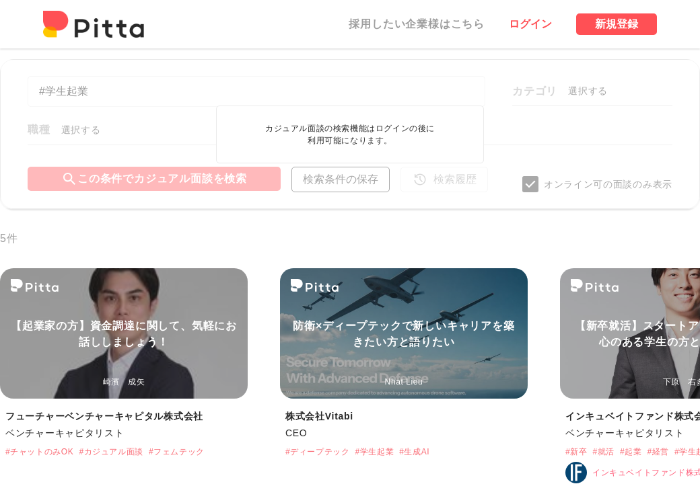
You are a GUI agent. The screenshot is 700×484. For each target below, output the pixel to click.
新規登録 (616, 24)
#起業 (630, 451)
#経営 (657, 451)
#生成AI (414, 451)
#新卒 (576, 451)
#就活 (603, 451)
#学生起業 (374, 451)
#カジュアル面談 (111, 451)
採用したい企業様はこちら (417, 24)
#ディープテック (317, 451)
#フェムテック (177, 451)
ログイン (530, 24)
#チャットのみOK (39, 451)
